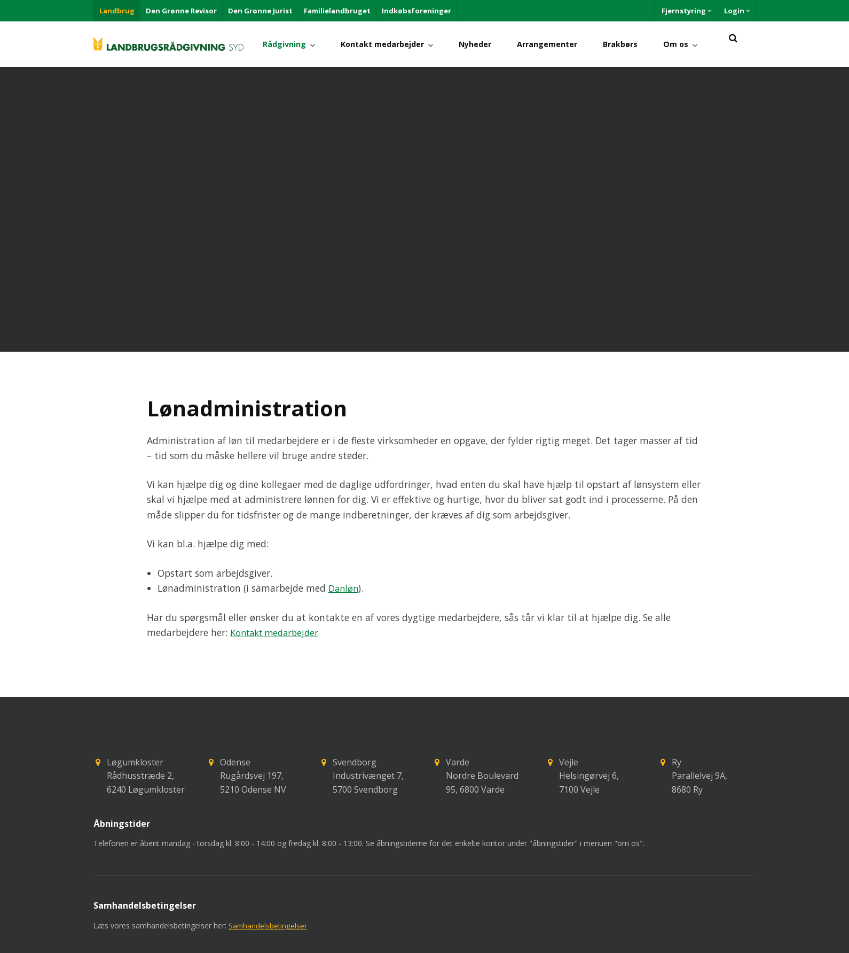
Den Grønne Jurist (260, 11)
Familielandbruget (337, 11)
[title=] (733, 44)
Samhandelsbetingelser (269, 877)
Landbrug (117, 11)
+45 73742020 (134, 940)
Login (736, 11)
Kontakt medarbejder (406, 44)
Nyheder (490, 44)
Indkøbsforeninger (416, 11)
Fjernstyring (685, 11)
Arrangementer (558, 44)
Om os (682, 44)
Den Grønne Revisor (181, 11)
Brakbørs (627, 44)
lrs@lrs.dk (261, 940)
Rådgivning (313, 44)
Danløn (344, 539)
